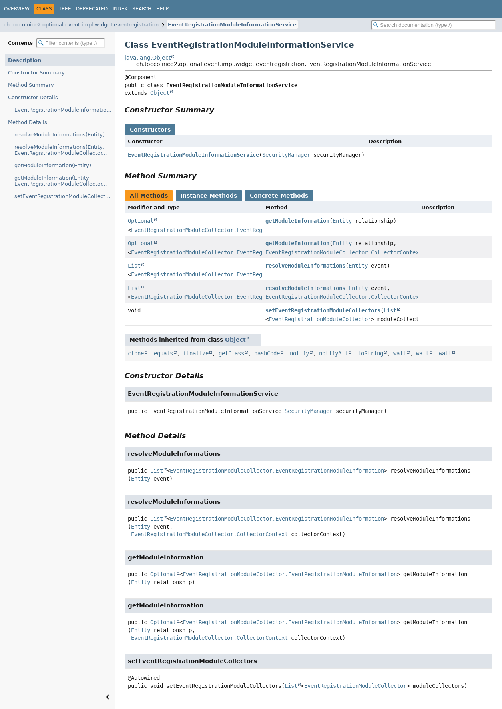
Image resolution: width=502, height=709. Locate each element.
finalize (196, 353)
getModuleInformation (297, 221)
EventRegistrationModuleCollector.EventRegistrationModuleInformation (238, 230)
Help (162, 9)
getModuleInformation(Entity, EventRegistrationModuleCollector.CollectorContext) (64, 181)
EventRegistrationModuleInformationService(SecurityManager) (64, 110)
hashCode (267, 353)
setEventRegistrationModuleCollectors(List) (64, 196)
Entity (342, 221)
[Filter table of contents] (70, 43)
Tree (65, 9)
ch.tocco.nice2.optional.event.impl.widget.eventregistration (81, 25)
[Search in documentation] (433, 25)
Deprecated (92, 9)
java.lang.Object (148, 57)
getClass (231, 353)
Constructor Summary (36, 73)
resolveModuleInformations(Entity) (59, 135)
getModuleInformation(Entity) (52, 165)
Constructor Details (33, 97)
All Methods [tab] (149, 195)
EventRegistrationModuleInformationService (232, 25)
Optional (140, 221)
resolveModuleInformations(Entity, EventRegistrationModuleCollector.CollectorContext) (64, 150)
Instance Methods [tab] (209, 195)
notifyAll (333, 353)
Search (141, 9)
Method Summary (31, 85)
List (134, 265)
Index (119, 9)
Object (159, 93)
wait (399, 353)
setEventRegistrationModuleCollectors (322, 310)
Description (24, 60)
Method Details (27, 122)
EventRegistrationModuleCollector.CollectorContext (343, 252)
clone (136, 353)
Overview (17, 9)
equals (163, 353)
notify (299, 353)
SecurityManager (286, 155)
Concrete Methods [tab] (279, 195)
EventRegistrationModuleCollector (320, 319)
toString (370, 353)
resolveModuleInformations (305, 265)
